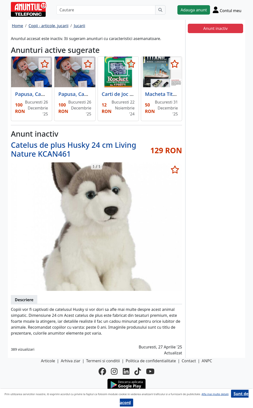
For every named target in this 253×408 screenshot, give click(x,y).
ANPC (207, 361)
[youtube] (150, 371)
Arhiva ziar (70, 361)
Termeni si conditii (103, 361)
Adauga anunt (194, 10)
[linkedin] (126, 371)
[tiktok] (137, 371)
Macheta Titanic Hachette (175, 94)
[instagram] (114, 371)
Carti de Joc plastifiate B (130, 94)
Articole (48, 361)
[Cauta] (160, 10)
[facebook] (102, 371)
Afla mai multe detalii (215, 394)
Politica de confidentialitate (151, 361)
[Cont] (227, 9)
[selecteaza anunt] (45, 64)
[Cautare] (105, 10)
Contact (189, 361)
